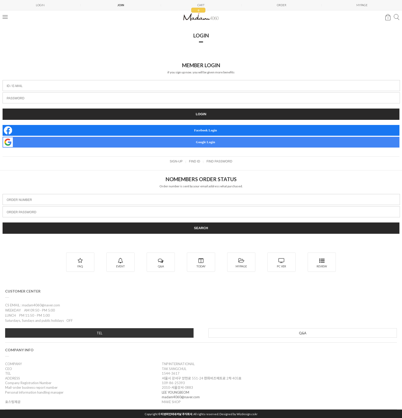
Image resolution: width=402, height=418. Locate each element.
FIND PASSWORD (219, 161)
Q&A (302, 333)
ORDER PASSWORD (21, 212)
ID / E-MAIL (15, 86)
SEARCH (201, 228)
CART (198, 6)
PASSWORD (15, 98)
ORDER (281, 5)
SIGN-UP (176, 161)
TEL (99, 333)
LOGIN (40, 5)
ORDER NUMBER (19, 199)
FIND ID (194, 161)
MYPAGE (362, 5)
